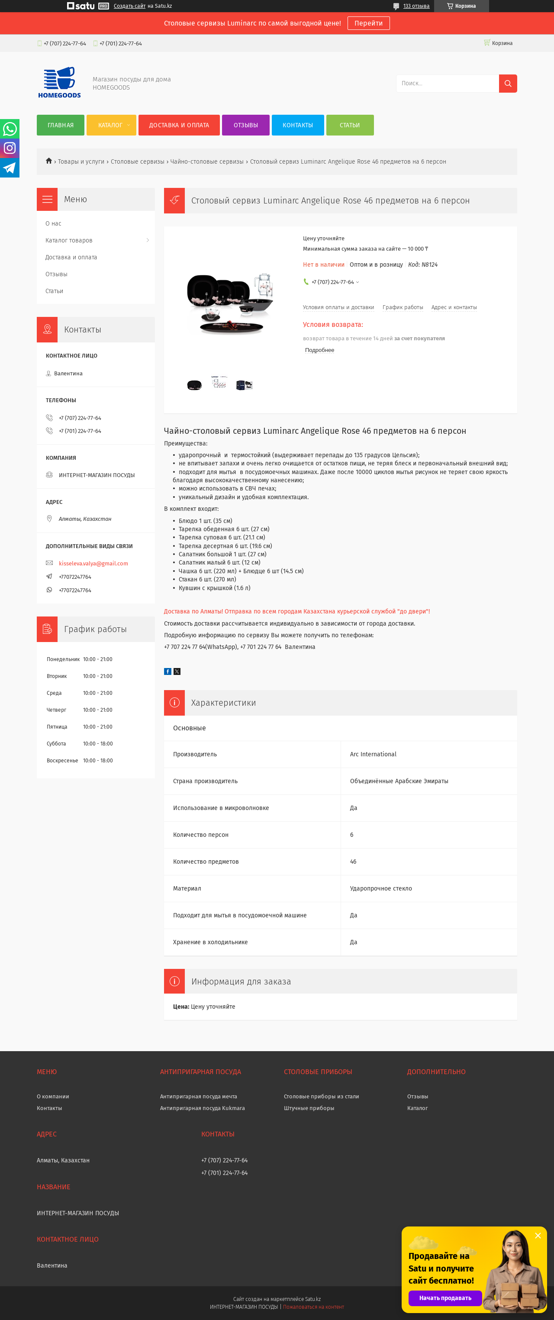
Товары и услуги (81, 161)
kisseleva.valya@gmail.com (93, 563)
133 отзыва (416, 6)
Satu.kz (313, 1299)
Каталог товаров (69, 240)
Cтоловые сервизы (137, 161)
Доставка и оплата (179, 125)
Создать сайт (129, 6)
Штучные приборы (309, 1108)
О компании (53, 1096)
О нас (53, 223)
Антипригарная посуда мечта (198, 1096)
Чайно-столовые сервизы (207, 161)
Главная (61, 125)
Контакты (298, 125)
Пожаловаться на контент (313, 1307)
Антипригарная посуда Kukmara (202, 1108)
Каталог (110, 125)
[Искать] (508, 83)
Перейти (368, 23)
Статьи (350, 125)
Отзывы (246, 125)
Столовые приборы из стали (321, 1096)
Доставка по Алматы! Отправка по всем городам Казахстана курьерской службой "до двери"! (297, 611)
